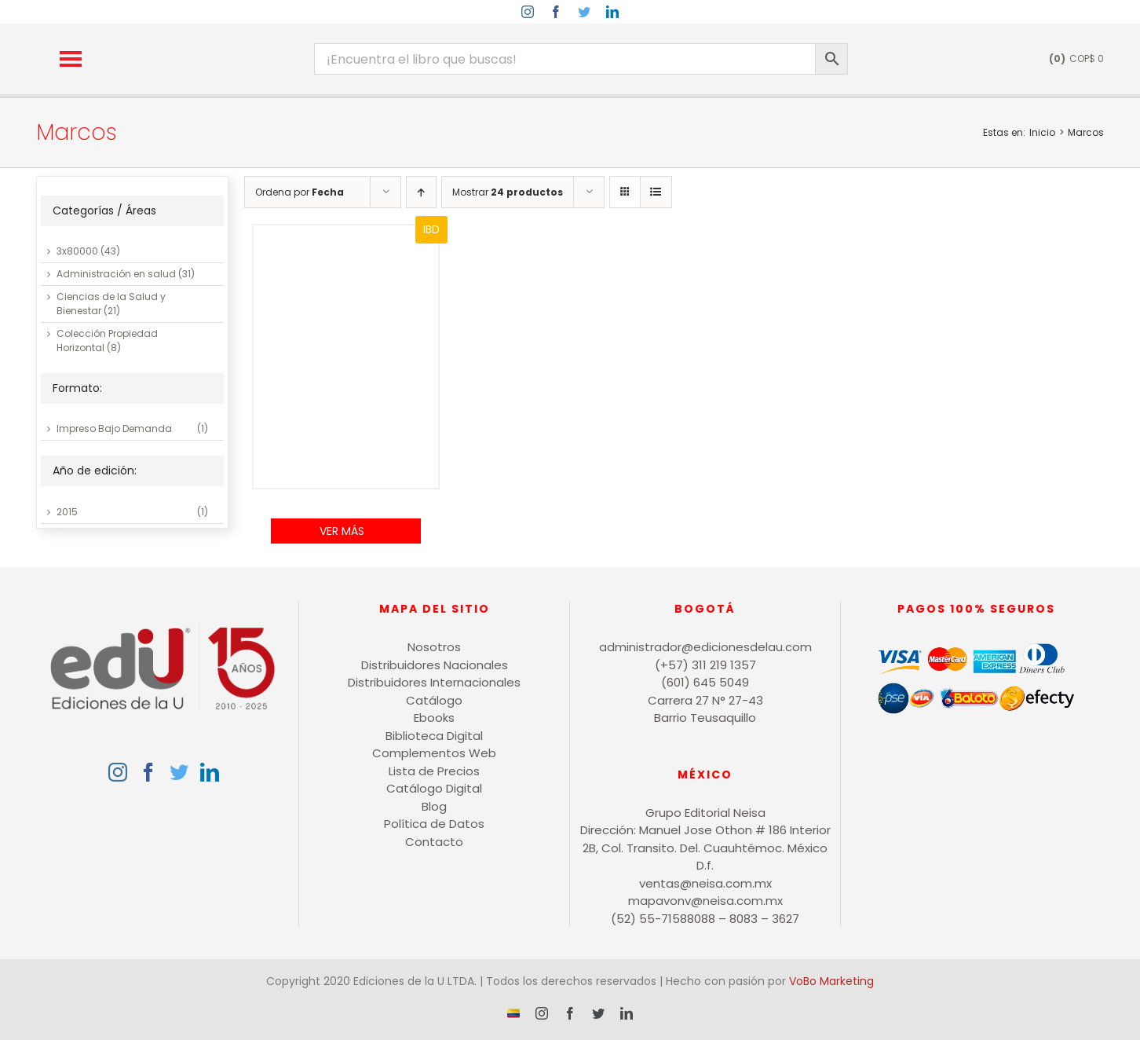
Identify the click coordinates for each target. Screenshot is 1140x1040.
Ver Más (342, 531)
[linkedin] (612, 11)
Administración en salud (116, 273)
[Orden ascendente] (421, 192)
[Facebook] (148, 772)
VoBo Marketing (831, 981)
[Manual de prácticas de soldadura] (346, 357)
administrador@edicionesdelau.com (705, 647)
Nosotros (434, 647)
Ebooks (434, 717)
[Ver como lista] (656, 192)
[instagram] (527, 11)
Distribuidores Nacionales (434, 665)
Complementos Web (434, 753)
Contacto (434, 841)
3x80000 (77, 251)
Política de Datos (434, 823)
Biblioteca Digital (434, 735)
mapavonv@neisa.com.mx (705, 900)
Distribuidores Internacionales (434, 682)
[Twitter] (179, 772)
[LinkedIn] (209, 772)
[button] (70, 59)
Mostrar (507, 192)
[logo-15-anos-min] (209, 37)
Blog (434, 806)
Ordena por (299, 192)
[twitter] (584, 11)
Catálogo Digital (434, 788)
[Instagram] (117, 772)
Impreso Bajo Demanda (114, 428)
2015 (67, 511)
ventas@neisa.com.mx (705, 883)
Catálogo (434, 700)
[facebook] (556, 11)
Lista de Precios (434, 771)
